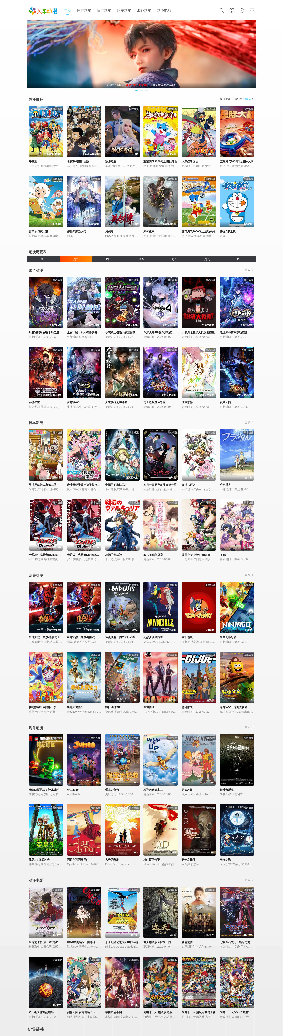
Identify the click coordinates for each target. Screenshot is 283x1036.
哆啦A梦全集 (228, 231)
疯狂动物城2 (113, 707)
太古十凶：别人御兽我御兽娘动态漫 (89, 332)
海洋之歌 (225, 859)
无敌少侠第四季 (153, 637)
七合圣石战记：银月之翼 (235, 942)
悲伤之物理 (188, 859)
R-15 (223, 554)
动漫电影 (164, 11)
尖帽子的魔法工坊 (116, 484)
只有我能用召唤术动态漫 (44, 332)
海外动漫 (144, 11)
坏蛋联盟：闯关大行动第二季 (123, 637)
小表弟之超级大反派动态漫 (198, 332)
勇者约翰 (187, 789)
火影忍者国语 (190, 161)
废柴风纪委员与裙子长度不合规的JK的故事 (93, 484)
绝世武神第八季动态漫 (233, 332)
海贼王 (33, 161)
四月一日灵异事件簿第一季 (159, 484)
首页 (67, 11)
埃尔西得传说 (151, 859)
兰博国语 (148, 707)
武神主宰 (148, 231)
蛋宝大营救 (112, 789)
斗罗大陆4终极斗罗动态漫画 (160, 332)
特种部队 (187, 707)
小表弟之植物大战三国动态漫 (123, 332)
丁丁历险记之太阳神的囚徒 (121, 942)
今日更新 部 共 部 (237, 99)
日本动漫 (104, 11)
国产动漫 (84, 11)
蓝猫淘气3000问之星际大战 (236, 161)
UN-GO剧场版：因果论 (81, 942)
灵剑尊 (109, 231)
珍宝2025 (73, 789)
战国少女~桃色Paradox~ (197, 554)
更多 (249, 270)
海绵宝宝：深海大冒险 (233, 707)
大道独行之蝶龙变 (116, 402)
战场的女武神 (113, 554)
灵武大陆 (225, 402)
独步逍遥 (110, 161)
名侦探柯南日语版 (78, 161)
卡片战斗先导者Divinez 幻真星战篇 (50, 554)
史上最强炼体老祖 (154, 402)
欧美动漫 (124, 11)
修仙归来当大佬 (76, 231)
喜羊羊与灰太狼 (38, 231)
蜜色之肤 (187, 942)
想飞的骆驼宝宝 (153, 789)
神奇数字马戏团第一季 (42, 707)
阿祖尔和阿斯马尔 (78, 859)
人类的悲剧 (112, 859)
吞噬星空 (34, 402)
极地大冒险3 (74, 707)
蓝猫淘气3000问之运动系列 (198, 231)
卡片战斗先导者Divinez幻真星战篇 (88, 554)
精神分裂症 (227, 789)
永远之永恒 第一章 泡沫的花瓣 (47, 942)
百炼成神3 (73, 402)
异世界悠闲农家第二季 (42, 484)
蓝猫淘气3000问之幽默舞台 (160, 161)
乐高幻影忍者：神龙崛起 (44, 789)
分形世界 (225, 484)
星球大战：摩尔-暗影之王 (44, 637)
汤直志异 (187, 402)
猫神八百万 (188, 484)
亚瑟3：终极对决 (39, 859)
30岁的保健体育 (153, 554)
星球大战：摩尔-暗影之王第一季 (86, 637)
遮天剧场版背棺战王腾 (157, 942)
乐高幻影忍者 (228, 637)
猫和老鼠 (187, 637)
